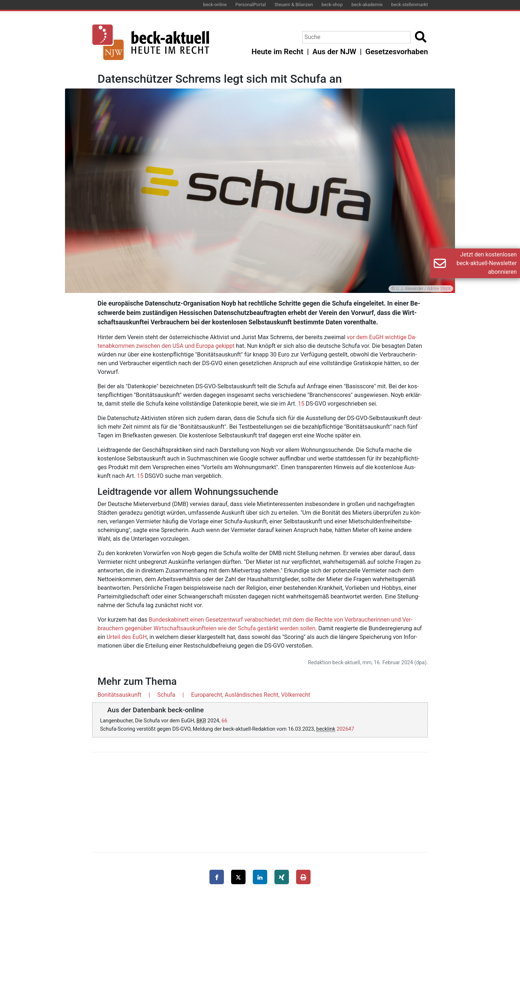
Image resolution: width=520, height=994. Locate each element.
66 (224, 721)
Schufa (166, 694)
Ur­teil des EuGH (127, 637)
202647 (345, 729)
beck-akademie (366, 4)
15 (301, 403)
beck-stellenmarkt (409, 4)
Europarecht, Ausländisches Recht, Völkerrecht (250, 694)
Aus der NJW (334, 51)
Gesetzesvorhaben (396, 51)
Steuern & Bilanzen (293, 4)
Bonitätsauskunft (120, 694)
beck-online (215, 4)
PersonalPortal (250, 4)
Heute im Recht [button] (277, 51)
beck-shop (332, 4)
